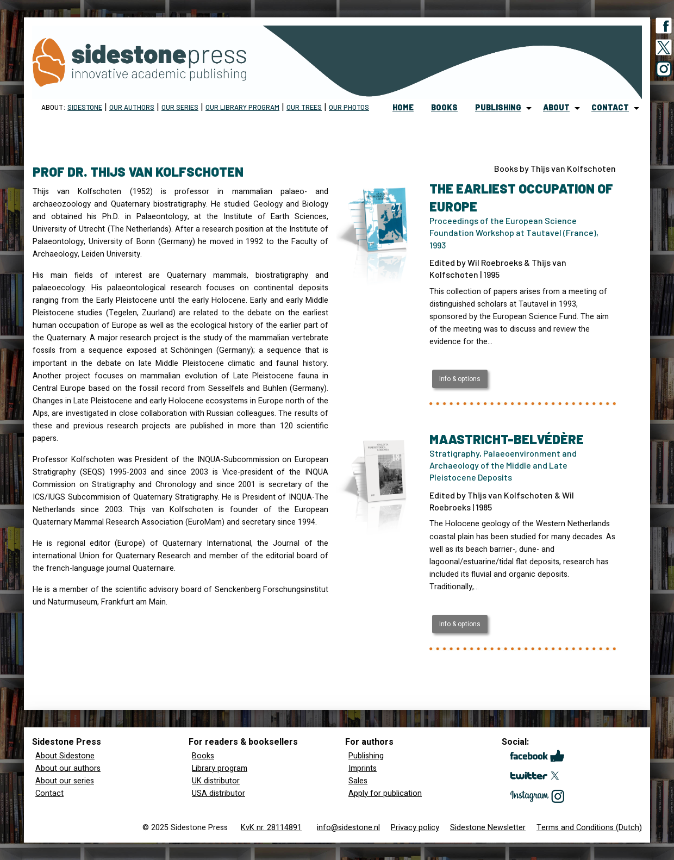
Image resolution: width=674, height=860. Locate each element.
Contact (49, 793)
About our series (64, 781)
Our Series (179, 107)
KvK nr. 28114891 (271, 827)
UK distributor (216, 781)
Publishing (366, 756)
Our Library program (242, 107)
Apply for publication (385, 793)
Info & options (459, 379)
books (444, 107)
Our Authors (131, 107)
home (403, 107)
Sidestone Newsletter (488, 827)
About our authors (68, 768)
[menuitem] (403, 108)
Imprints (362, 768)
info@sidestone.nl (348, 827)
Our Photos (349, 107)
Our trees (304, 107)
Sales (357, 781)
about (556, 107)
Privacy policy (415, 827)
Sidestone (84, 107)
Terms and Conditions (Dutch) (589, 827)
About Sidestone (65, 756)
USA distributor (218, 793)
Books (203, 756)
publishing (498, 107)
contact (610, 107)
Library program (219, 768)
